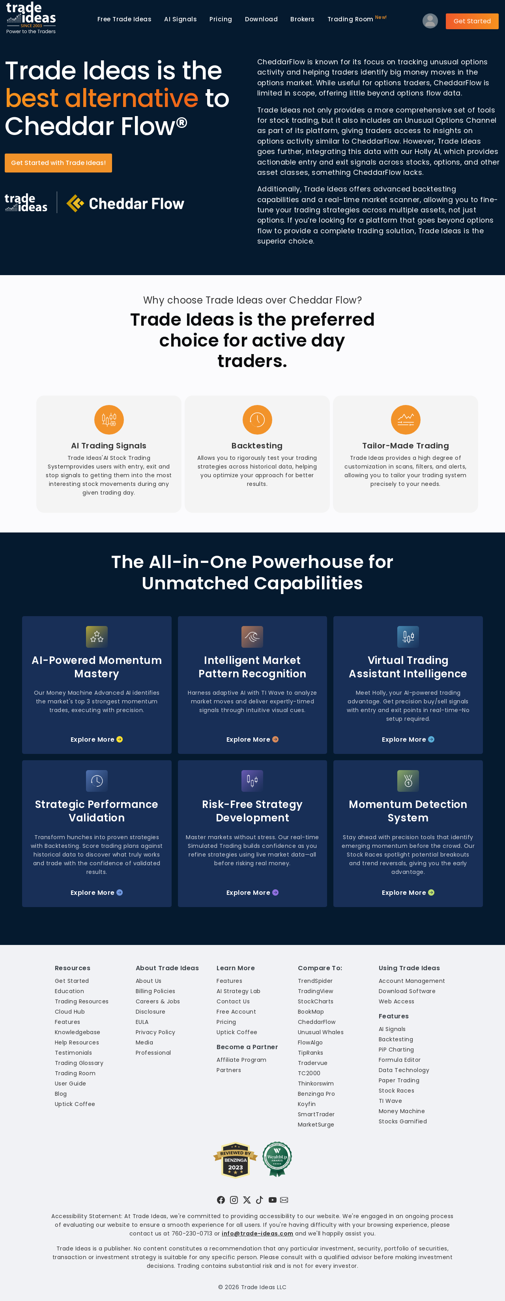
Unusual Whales (321, 1032)
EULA (142, 1022)
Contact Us (233, 1001)
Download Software (407, 991)
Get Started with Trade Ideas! (58, 162)
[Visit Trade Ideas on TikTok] (259, 1199)
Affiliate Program (241, 1060)
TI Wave (390, 1101)
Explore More (97, 739)
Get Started (472, 21)
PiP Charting (396, 1050)
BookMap (311, 1012)
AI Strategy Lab (238, 991)
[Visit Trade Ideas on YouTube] (272, 1199)
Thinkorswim (316, 1083)
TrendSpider (315, 981)
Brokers (302, 19)
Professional (153, 1053)
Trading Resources (82, 1001)
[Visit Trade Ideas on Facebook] (220, 1199)
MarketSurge (316, 1125)
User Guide (70, 1083)
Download (261, 19)
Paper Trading (399, 1080)
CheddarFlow (317, 1022)
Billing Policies (156, 991)
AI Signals (180, 19)
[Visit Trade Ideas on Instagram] (233, 1199)
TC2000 (309, 1073)
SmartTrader (316, 1114)
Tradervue (313, 1063)
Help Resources (77, 1042)
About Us (149, 981)
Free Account (236, 1012)
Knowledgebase (78, 1032)
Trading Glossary (79, 1063)
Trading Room (357, 18)
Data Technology (404, 1070)
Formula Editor (400, 1060)
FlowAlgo (310, 1042)
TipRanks (311, 1053)
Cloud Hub (70, 1012)
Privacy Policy (156, 1032)
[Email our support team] (284, 1199)
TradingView (315, 991)
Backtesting (396, 1039)
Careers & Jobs (158, 1001)
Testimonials (73, 1053)
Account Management (412, 981)
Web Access (397, 1001)
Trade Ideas (124, 19)
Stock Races (396, 1091)
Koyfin (307, 1104)
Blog (61, 1094)
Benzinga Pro (316, 1094)
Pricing (220, 19)
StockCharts (316, 1001)
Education (69, 991)
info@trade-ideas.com (258, 1233)
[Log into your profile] (430, 22)
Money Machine (402, 1111)
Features (67, 1022)
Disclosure (151, 1012)
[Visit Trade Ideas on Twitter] (246, 1199)
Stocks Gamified (403, 1121)
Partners (229, 1070)
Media (144, 1042)
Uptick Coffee (75, 1104)
